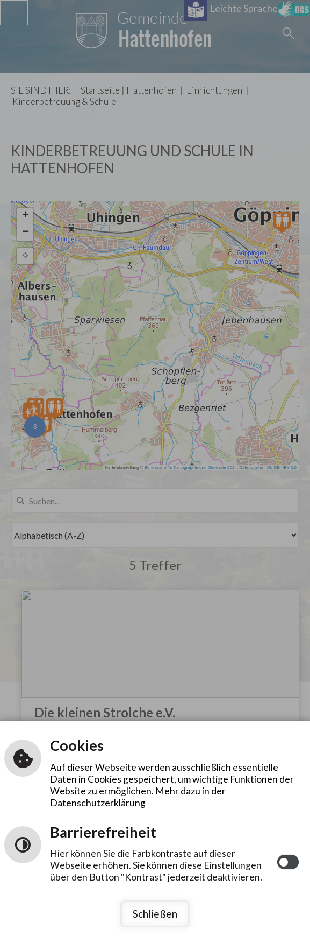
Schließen (155, 913)
